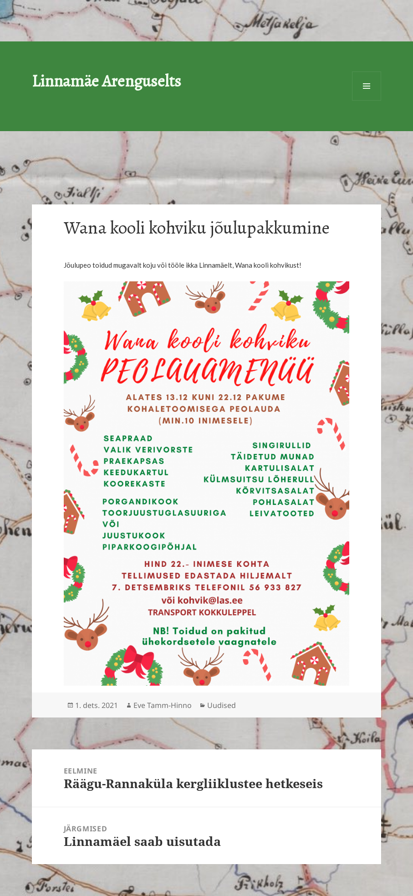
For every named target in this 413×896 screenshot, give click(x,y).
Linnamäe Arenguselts (106, 81)
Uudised (221, 705)
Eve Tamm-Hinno (162, 705)
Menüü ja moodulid (366, 86)
